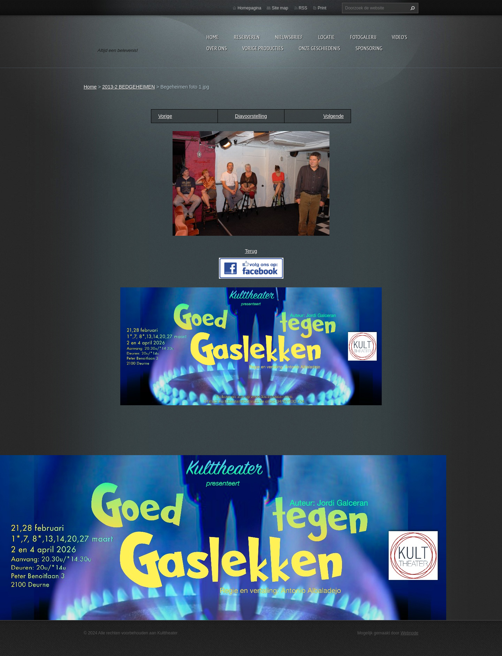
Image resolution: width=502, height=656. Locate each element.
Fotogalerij (363, 36)
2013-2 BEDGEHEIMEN (128, 87)
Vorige (165, 116)
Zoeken (411, 8)
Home (212, 36)
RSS (303, 8)
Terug (251, 251)
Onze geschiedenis (319, 48)
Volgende (334, 116)
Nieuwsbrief (289, 36)
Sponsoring (369, 48)
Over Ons (216, 48)
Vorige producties (262, 48)
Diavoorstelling (251, 116)
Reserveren (247, 36)
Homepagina (249, 8)
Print (322, 8)
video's (399, 36)
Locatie (326, 36)
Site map (280, 8)
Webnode (409, 633)
